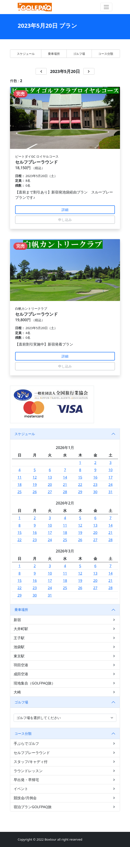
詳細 (65, 209)
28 (65, 491)
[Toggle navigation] (106, 7)
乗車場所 (54, 54)
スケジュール (26, 54)
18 (19, 484)
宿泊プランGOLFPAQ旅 (65, 806)
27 (50, 491)
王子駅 (65, 638)
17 (110, 477)
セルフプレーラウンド (65, 752)
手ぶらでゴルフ (65, 743)
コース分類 (105, 54)
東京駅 (65, 656)
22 (80, 484)
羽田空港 (65, 665)
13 (50, 477)
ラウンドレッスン (65, 770)
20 (50, 484)
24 (110, 484)
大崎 (65, 692)
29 (80, 491)
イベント (65, 788)
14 (65, 477)
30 (95, 491)
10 (110, 469)
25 (19, 491)
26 (35, 491)
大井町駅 (65, 628)
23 (95, 484)
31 (110, 491)
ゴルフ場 (79, 54)
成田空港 (65, 674)
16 (95, 477)
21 (65, 484)
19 (35, 484)
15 (80, 477)
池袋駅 (65, 646)
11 (19, 477)
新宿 (65, 619)
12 (35, 477)
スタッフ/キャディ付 (65, 761)
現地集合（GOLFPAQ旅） (65, 683)
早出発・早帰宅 (65, 779)
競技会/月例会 (65, 798)
